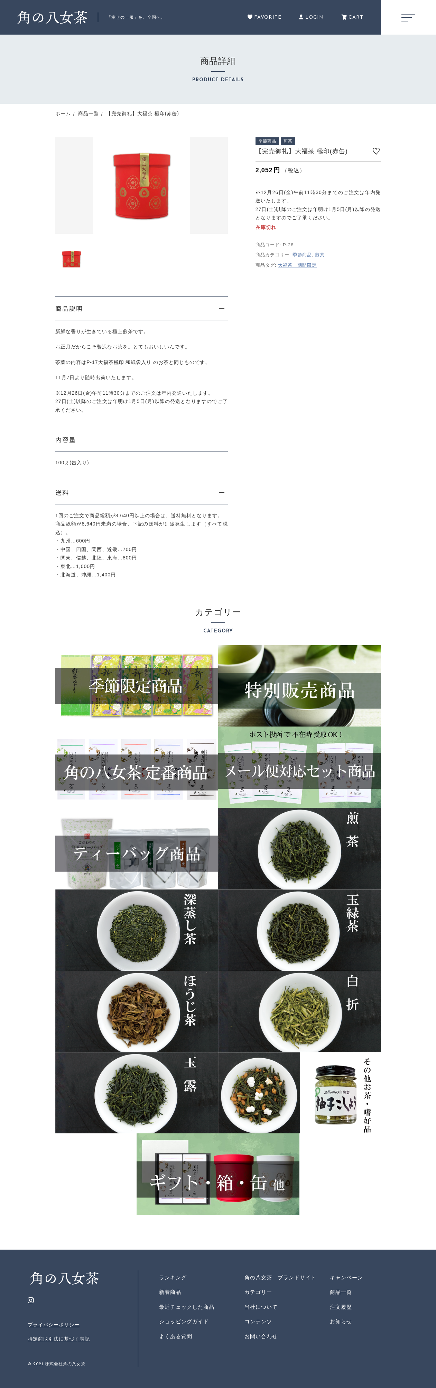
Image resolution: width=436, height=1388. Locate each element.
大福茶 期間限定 (297, 265)
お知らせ (341, 1321)
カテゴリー (258, 1292)
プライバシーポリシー (54, 1324)
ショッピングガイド (184, 1321)
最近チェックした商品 (186, 1307)
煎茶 (320, 254)
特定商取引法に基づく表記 (59, 1339)
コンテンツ (258, 1321)
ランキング (173, 1277)
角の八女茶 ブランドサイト (280, 1277)
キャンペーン (346, 1277)
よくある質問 (175, 1336)
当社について (261, 1307)
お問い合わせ (261, 1336)
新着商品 (170, 1292)
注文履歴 (341, 1307)
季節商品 (302, 254)
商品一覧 (341, 1292)
